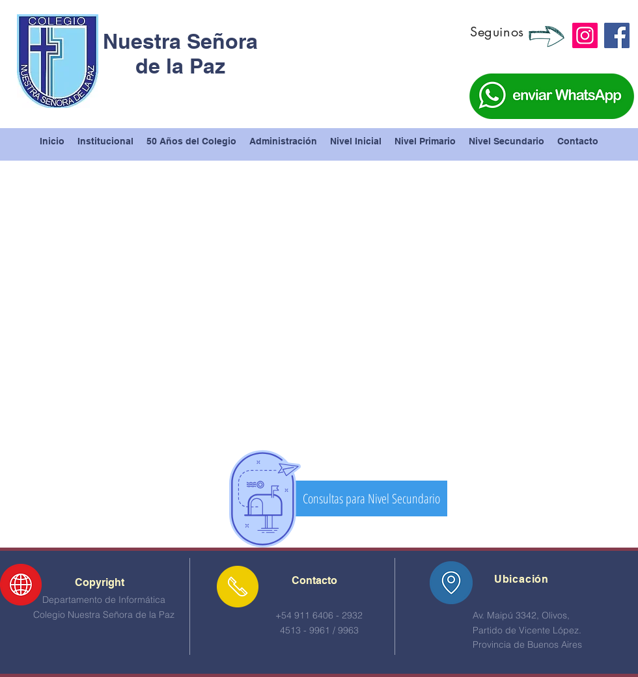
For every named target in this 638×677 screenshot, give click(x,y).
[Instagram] (585, 35)
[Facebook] (617, 35)
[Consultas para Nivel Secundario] (371, 498)
